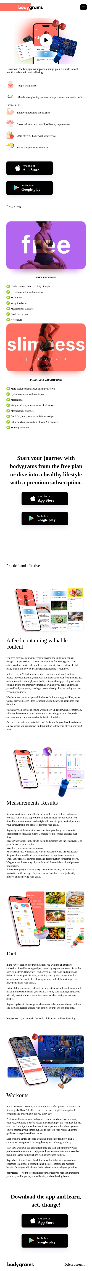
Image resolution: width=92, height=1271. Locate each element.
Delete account (75, 1264)
